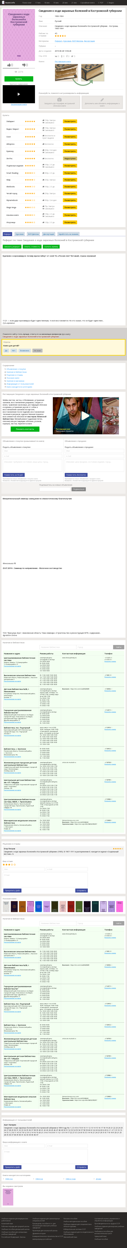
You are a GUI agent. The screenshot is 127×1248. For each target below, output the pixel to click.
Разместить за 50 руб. (13, 475)
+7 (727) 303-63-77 (110, 658)
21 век (74, 2)
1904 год (39, 1179)
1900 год (9, 1179)
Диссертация (89, 41)
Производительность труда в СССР (107, 1224)
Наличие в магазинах (15, 381)
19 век (56, 2)
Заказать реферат (12, 246)
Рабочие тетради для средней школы (15, 1226)
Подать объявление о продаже (79, 447)
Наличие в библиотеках (16, 372)
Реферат (58, 41)
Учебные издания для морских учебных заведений (109, 1227)
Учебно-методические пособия (75, 1221)
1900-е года (71, 1179)
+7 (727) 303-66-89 (110, 659)
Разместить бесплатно (76, 475)
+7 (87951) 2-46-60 (110, 780)
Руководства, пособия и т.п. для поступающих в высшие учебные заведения (44, 1226)
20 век (65, 2)
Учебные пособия (101, 1239)
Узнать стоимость (32, 246)
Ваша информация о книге (15, 1142)
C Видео (110, 2)
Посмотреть (70, 121)
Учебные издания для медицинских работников (14, 1220)
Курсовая (67, 41)
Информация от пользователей (20, 384)
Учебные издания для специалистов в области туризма (77, 1225)
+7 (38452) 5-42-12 (110, 820)
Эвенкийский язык (70, 1237)
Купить (19, 79)
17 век (38, 2)
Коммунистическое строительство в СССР (47, 1236)
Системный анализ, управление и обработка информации (107, 1220)
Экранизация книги (19, 95)
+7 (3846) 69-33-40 (110, 799)
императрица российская (42, 1239)
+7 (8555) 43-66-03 (110, 689)
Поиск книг (27, 2)
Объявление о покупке (16, 369)
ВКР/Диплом (77, 41)
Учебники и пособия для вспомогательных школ (104, 1232)
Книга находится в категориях (19, 387)
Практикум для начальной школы (44, 1231)
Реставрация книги (63, 61)
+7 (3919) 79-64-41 (110, 727)
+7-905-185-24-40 (110, 675)
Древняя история (39, 1233)
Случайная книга (87, 2)
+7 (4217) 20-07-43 (110, 710)
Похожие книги (12, 378)
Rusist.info (10, 2)
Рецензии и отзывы (14, 375)
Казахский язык (7, 1224)
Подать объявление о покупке (16, 447)
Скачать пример (51, 246)
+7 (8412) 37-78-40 (110, 749)
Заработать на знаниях (68, 234)
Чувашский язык (101, 1236)
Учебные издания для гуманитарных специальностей (46, 1220)
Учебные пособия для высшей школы (15, 1229)
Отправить (81, 890)
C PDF (100, 2)
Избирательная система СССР (75, 1229)
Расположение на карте (12, 666)
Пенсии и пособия (70, 1219)
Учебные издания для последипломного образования (79, 1233)
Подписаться (78, 489)
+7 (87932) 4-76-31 (110, 762)
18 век (47, 2)
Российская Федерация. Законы (13, 1237)
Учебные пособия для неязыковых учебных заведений (14, 1233)
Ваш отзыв (8, 861)
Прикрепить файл (12, 890)
